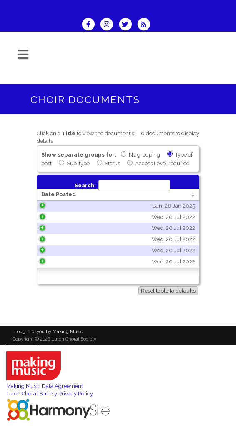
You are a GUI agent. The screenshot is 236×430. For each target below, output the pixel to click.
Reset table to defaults (168, 291)
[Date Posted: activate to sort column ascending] (69, 195)
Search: (122, 185)
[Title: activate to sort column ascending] (150, 195)
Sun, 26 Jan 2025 (75, 206)
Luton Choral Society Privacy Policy (49, 393)
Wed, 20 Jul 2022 (75, 217)
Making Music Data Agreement (44, 386)
